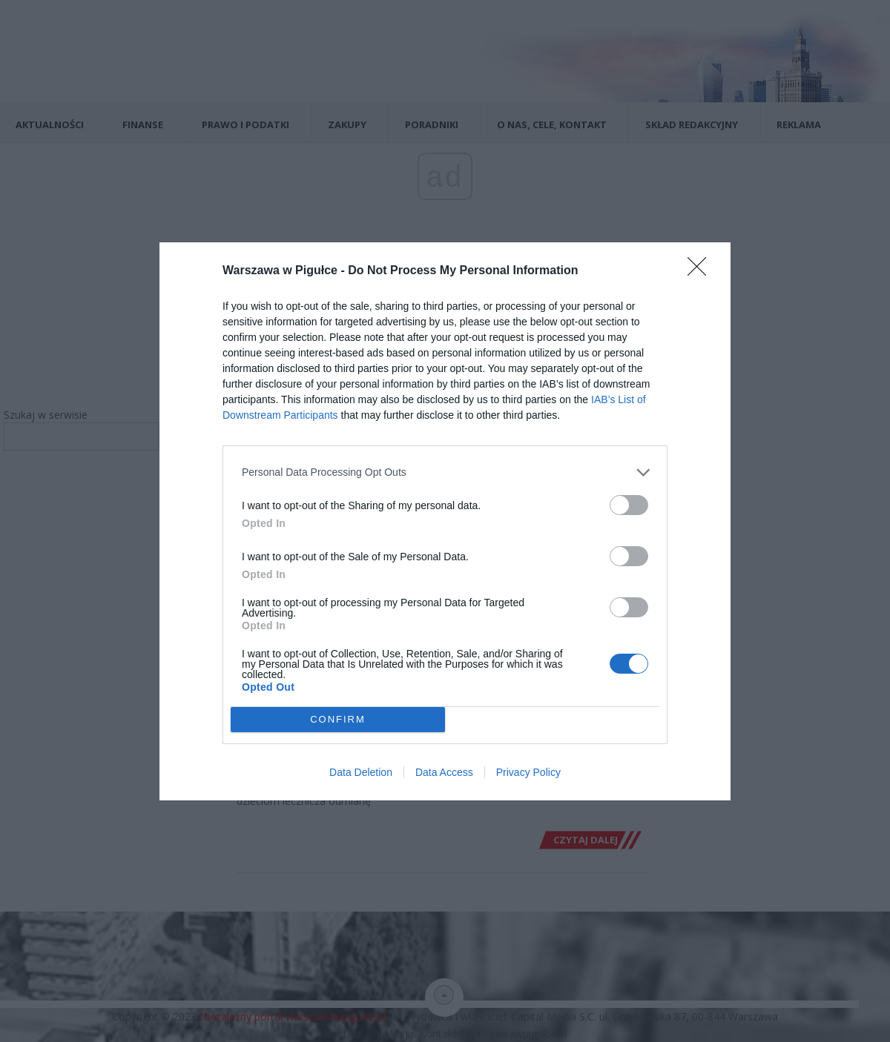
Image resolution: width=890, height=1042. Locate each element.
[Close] (702, 271)
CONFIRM (338, 719)
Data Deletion (360, 772)
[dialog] (445, 521)
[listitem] (445, 472)
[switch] (629, 505)
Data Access (444, 772)
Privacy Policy (528, 772)
